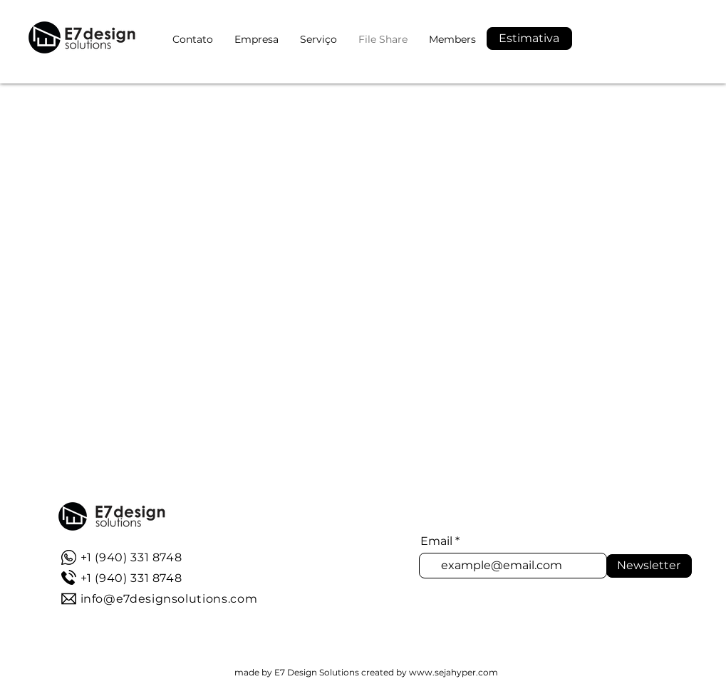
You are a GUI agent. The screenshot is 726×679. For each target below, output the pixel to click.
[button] (529, 38)
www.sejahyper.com (453, 672)
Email (436, 541)
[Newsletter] (649, 566)
